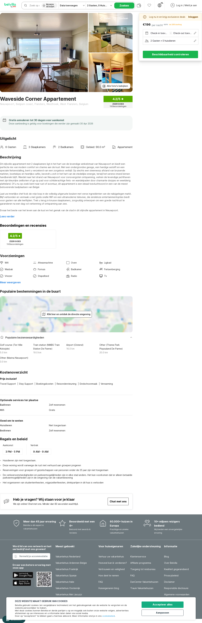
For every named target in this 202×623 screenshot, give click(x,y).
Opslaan (120, 18)
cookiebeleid (108, 616)
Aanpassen (164, 612)
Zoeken (124, 5)
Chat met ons (118, 501)
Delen (105, 18)
